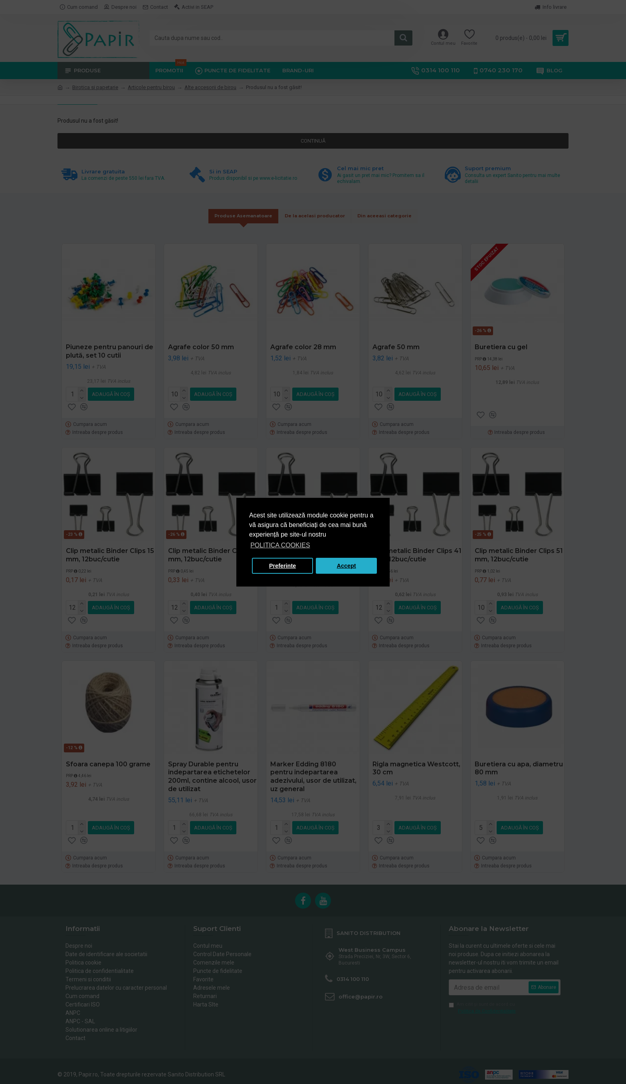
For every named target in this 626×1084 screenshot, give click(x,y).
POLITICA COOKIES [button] (280, 545)
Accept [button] (346, 566)
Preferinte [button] (282, 566)
